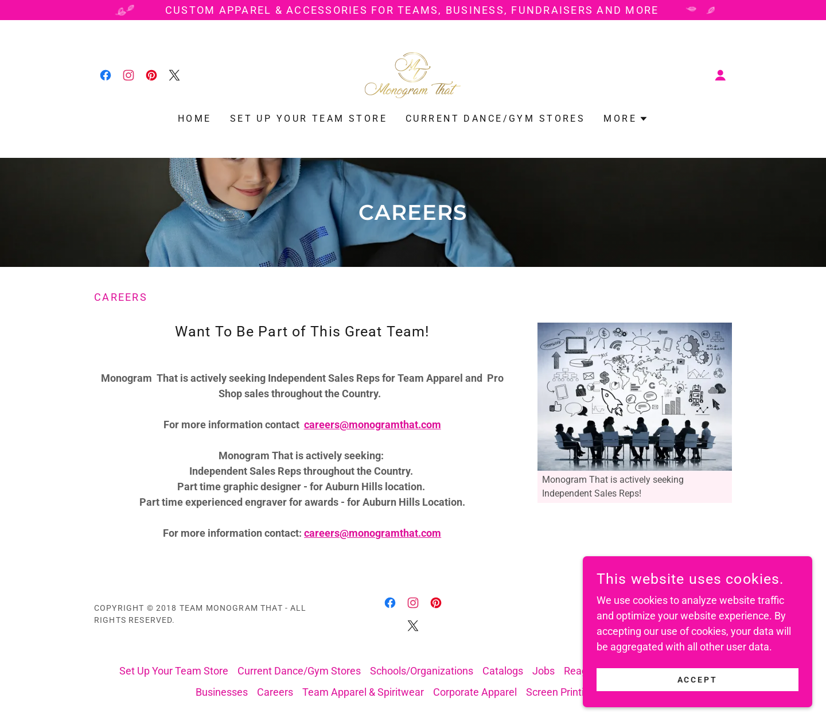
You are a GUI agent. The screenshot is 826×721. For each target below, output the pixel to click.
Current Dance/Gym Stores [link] (495, 118)
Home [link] (195, 118)
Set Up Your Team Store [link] (308, 118)
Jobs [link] (543, 671)
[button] (720, 75)
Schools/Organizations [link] (421, 671)
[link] (105, 75)
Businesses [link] (222, 692)
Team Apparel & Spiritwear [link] (363, 692)
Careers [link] (275, 692)
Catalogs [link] (502, 671)
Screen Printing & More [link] (578, 692)
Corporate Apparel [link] (475, 692)
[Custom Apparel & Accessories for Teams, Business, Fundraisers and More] (413, 10)
